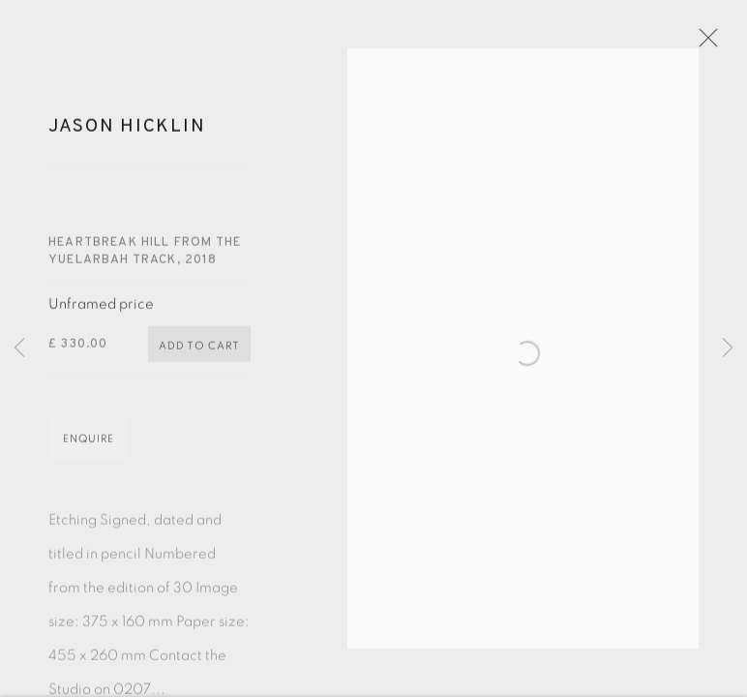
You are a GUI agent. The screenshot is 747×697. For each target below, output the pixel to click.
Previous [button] (19, 348)
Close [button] (717, 43)
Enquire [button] (88, 449)
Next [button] (727, 348)
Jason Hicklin (126, 137)
